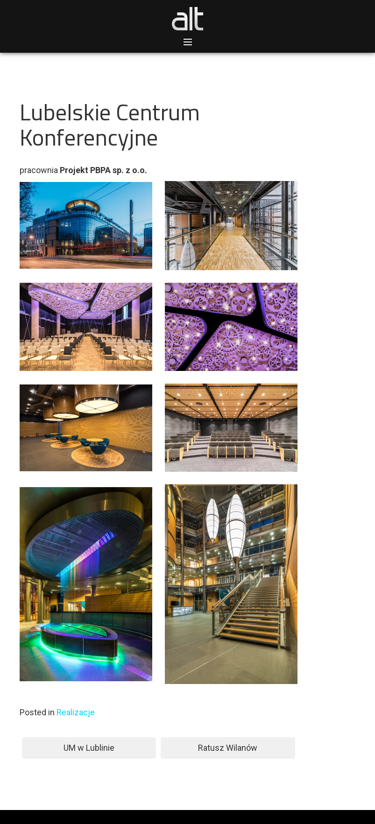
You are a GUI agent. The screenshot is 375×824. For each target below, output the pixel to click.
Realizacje (76, 712)
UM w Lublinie (89, 748)
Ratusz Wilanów (227, 748)
